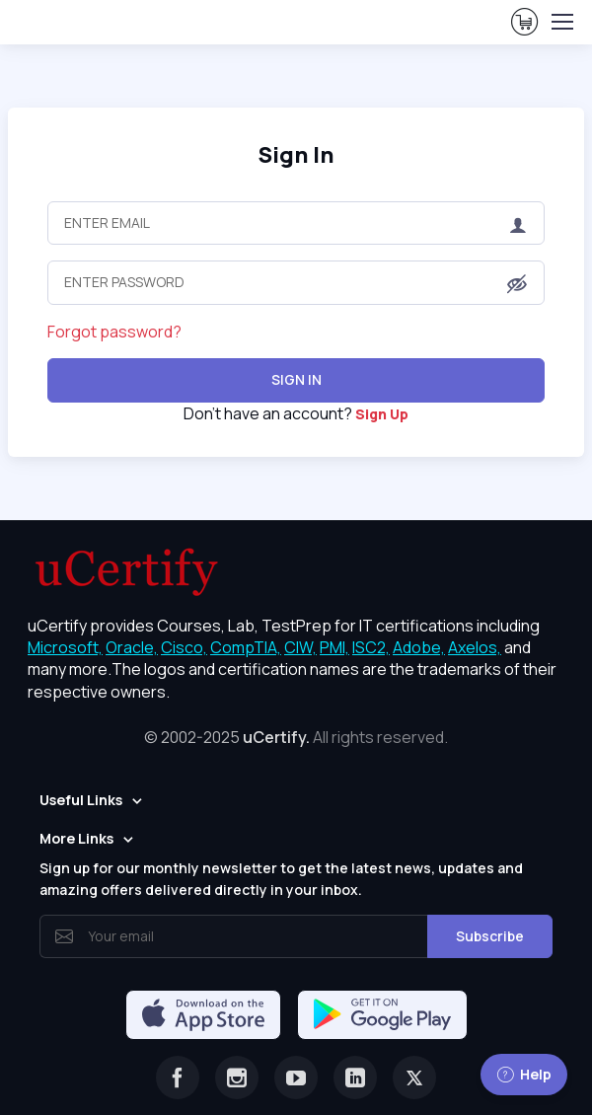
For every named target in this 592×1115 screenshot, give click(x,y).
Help (524, 1074)
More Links (76, 838)
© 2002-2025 (296, 737)
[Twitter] (414, 1077)
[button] (517, 284)
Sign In (296, 154)
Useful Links (80, 799)
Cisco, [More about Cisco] (184, 647)
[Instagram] (237, 1077)
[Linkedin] (355, 1077)
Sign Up (381, 414)
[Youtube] (296, 1077)
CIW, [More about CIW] (300, 647)
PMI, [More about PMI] (334, 647)
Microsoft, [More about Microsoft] (65, 647)
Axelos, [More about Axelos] (474, 647)
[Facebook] (177, 1077)
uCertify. (276, 737)
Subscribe (490, 936)
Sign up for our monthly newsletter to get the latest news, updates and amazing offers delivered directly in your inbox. (281, 878)
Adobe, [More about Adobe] (419, 647)
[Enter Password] (296, 282)
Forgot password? (114, 331)
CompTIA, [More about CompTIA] (245, 647)
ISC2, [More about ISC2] (371, 647)
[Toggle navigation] (561, 21)
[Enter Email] (296, 223)
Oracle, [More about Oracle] (132, 647)
